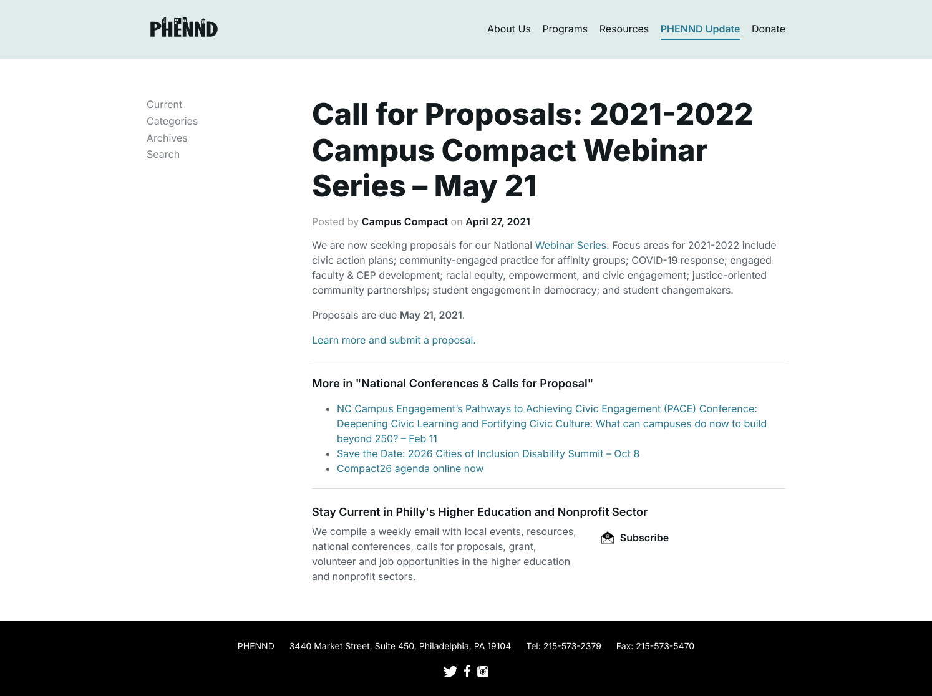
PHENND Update (700, 28)
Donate (768, 28)
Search (163, 154)
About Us (509, 28)
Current (164, 104)
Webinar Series (570, 245)
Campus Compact (405, 221)
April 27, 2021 (497, 221)
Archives (167, 138)
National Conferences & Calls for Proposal (474, 383)
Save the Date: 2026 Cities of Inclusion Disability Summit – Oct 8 (488, 453)
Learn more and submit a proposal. (394, 340)
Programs (565, 28)
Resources (624, 28)
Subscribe (635, 537)
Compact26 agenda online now (410, 468)
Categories (172, 121)
